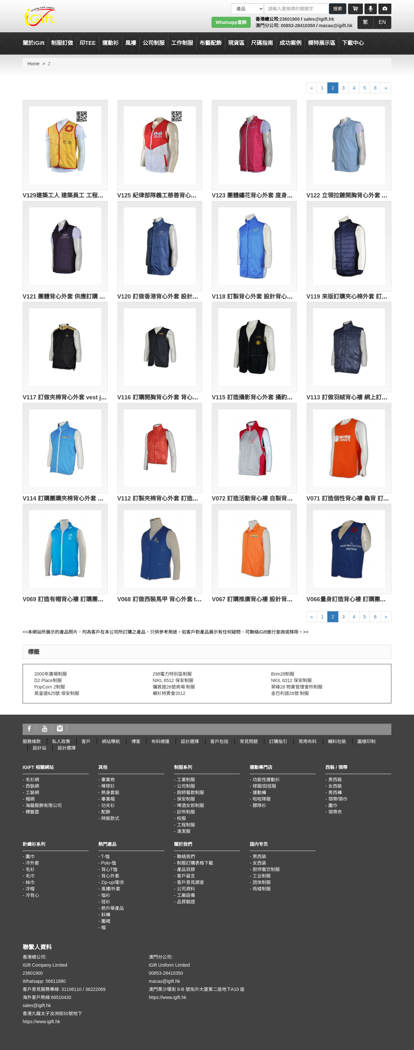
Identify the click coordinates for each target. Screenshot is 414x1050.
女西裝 (335, 786)
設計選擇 (190, 741)
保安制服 (186, 799)
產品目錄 (186, 869)
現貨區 (236, 43)
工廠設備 (186, 895)
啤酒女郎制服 (190, 805)
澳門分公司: (268, 25)
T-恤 (105, 856)
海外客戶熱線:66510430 (47, 997)
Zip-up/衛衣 (113, 882)
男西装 (259, 856)
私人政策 (61, 741)
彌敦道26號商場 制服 (174, 686)
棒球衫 (108, 786)
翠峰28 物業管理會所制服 (296, 686)
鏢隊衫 (259, 805)
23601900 (289, 19)
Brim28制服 (282, 674)
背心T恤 (109, 869)
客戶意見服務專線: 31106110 (52, 989)
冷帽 (30, 888)
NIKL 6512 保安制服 (173, 680)
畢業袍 (108, 779)
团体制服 (262, 882)
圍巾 (332, 805)
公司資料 (186, 888)
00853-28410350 (297, 25)
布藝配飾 (211, 43)
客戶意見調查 (190, 882)
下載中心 (353, 43)
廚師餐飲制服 (190, 792)
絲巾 (30, 882)
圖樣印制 (366, 741)
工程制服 (186, 824)
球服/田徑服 (265, 786)
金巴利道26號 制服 (290, 693)
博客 (135, 741)
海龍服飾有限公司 (44, 805)
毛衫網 (32, 779)
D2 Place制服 (48, 680)
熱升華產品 (112, 908)
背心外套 (110, 875)
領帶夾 (335, 811)
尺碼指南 (262, 43)
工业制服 (262, 875)
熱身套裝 (110, 792)
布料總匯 (160, 741)
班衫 (105, 901)
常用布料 (308, 741)
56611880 (56, 981)
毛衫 (30, 869)
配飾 (105, 811)
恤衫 (105, 895)
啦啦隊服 (262, 799)
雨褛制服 (262, 888)
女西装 (259, 863)
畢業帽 (108, 799)
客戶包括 (219, 741)
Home (33, 63)
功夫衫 (108, 805)
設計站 (39, 748)
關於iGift (34, 43)
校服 (181, 818)
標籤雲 (32, 811)
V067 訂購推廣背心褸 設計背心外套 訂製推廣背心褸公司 (285, 599)
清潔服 (184, 831)
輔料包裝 (337, 741)
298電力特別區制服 (172, 674)
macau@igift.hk (336, 25)
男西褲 (335, 792)
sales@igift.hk (318, 19)
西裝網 (32, 786)
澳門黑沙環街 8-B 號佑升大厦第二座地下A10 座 (197, 989)
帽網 (30, 799)
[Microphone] (371, 8)
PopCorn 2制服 (49, 686)
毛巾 (30, 875)
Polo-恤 (108, 863)
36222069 (95, 989)
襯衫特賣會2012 (169, 693)
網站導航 (111, 741)
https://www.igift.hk (41, 1021)
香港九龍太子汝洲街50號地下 (52, 1013)
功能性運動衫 (266, 779)
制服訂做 (62, 43)
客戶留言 (186, 875)
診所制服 (186, 811)
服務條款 (32, 741)
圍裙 (105, 921)
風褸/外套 (111, 888)
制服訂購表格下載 (195, 863)
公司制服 (186, 786)
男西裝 (335, 779)
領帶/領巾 (338, 799)
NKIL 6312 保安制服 (291, 680)
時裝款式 (110, 818)
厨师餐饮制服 (266, 869)
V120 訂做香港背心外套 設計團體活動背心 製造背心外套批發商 (199, 296)
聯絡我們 (186, 856)
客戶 (86, 741)
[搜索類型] (247, 8)
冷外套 (32, 863)
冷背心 (32, 895)
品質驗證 (186, 901)
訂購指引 (278, 741)
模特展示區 (321, 43)
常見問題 (249, 741)
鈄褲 (105, 914)
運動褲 (259, 792)
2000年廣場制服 (50, 674)
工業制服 (186, 779)
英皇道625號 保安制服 (56, 693)
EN (382, 22)
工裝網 (32, 792)
